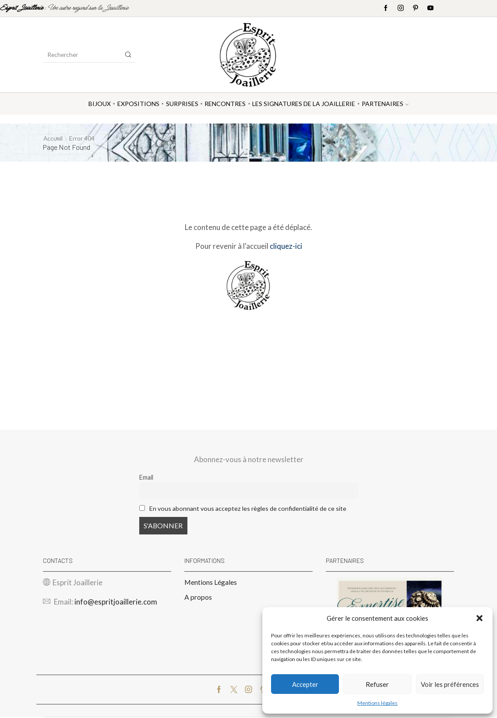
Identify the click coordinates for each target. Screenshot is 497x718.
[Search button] (128, 54)
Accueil (53, 138)
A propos (198, 598)
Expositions (138, 103)
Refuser (377, 684)
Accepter (305, 684)
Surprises (182, 103)
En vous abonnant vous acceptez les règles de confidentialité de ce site (248, 508)
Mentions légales (377, 703)
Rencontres (225, 103)
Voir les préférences (450, 684)
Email (146, 477)
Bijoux (99, 103)
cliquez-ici (286, 246)
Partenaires (385, 103)
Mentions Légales (210, 583)
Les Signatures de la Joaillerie (303, 103)
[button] (479, 618)
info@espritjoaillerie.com (115, 602)
